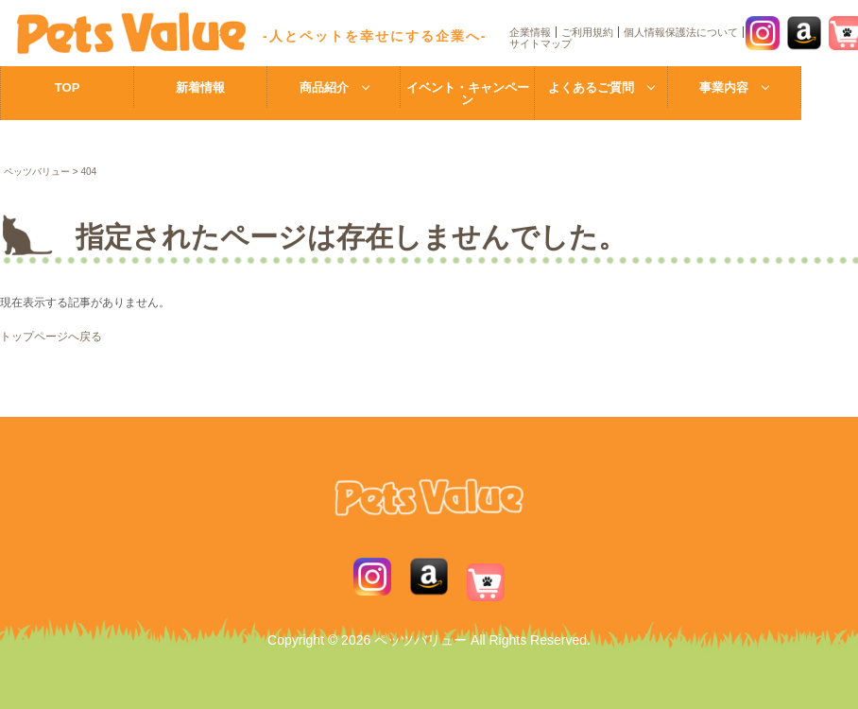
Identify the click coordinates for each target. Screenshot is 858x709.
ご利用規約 (587, 32)
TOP (67, 87)
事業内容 (723, 87)
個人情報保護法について (681, 32)
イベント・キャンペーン (467, 93)
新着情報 (200, 87)
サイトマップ (540, 43)
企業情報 (530, 32)
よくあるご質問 (591, 87)
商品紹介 (324, 87)
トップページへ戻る (51, 336)
